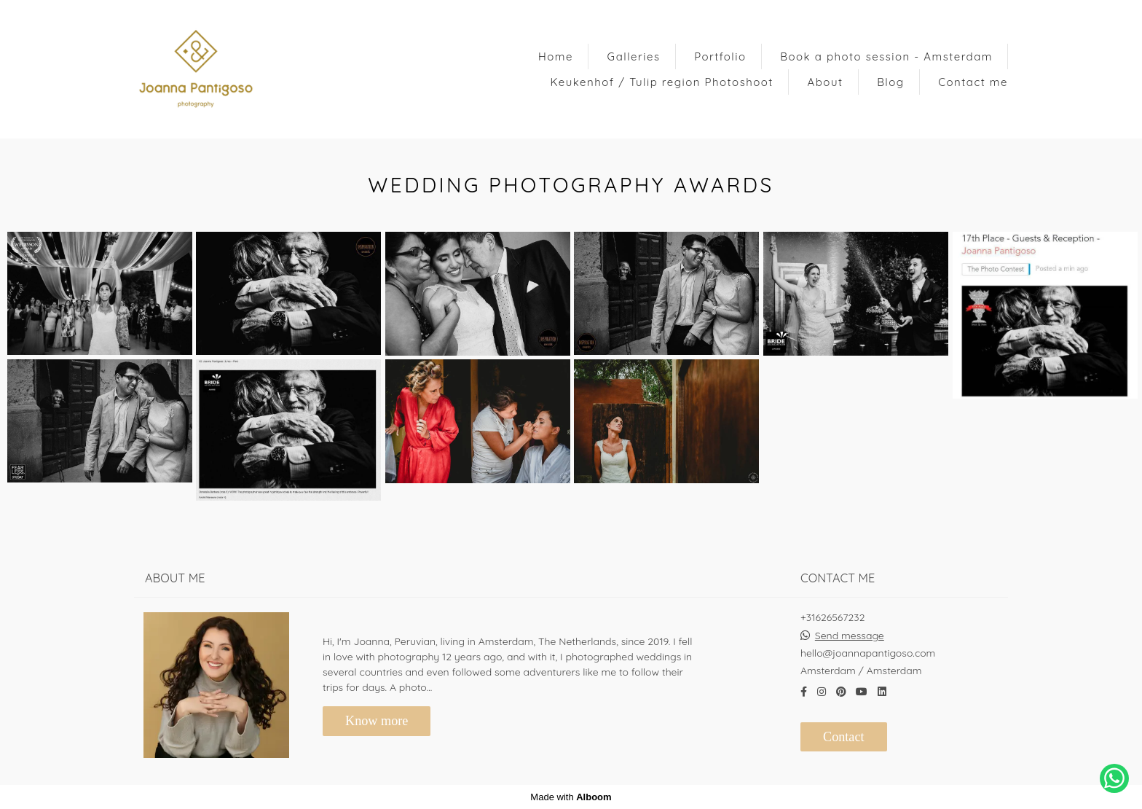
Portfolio (720, 56)
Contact (844, 737)
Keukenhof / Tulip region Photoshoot (662, 82)
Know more (376, 721)
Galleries (634, 56)
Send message (849, 635)
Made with (570, 797)
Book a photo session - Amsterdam (886, 56)
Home (555, 56)
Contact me (973, 82)
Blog (890, 82)
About (825, 82)
